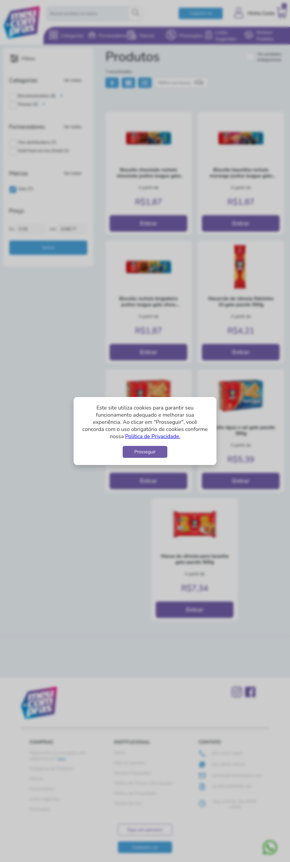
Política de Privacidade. (152, 436)
